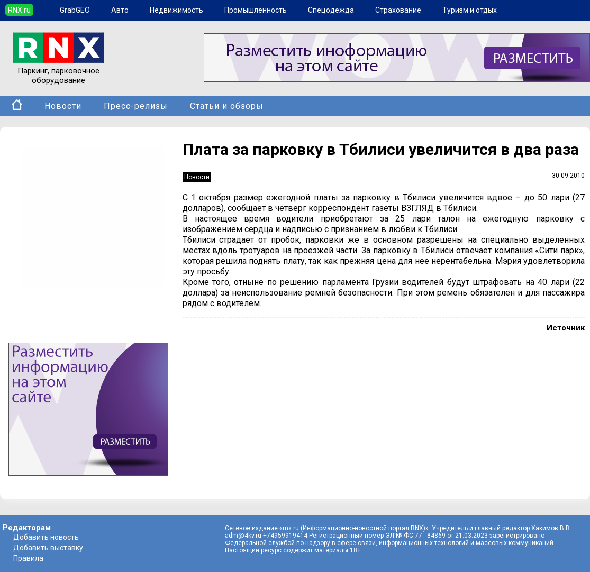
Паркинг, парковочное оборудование (58, 71)
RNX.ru (19, 10)
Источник (566, 328)
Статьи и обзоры (227, 106)
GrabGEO (75, 10)
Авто (120, 10)
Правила (28, 558)
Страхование (398, 10)
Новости (62, 106)
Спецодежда (331, 10)
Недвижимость (176, 10)
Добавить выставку (48, 547)
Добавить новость (46, 537)
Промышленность (255, 10)
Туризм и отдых (469, 10)
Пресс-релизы (136, 106)
